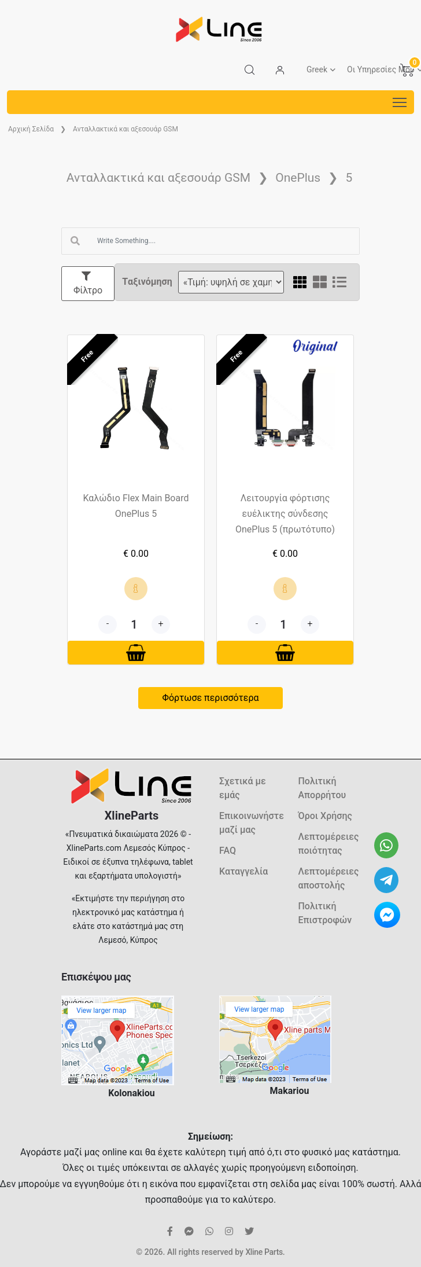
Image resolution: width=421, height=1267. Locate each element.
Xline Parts (263, 1252)
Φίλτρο (87, 283)
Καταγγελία (243, 871)
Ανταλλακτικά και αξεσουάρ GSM (125, 129)
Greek (316, 69)
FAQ (227, 850)
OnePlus (297, 178)
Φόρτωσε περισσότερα (210, 697)
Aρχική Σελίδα (31, 129)
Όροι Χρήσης (325, 815)
